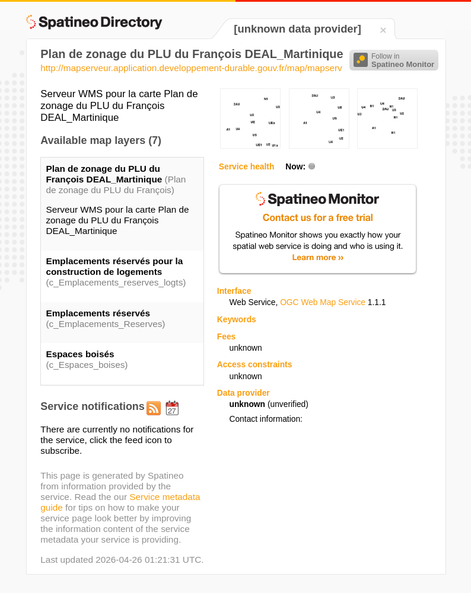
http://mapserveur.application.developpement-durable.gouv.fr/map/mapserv (191, 68)
